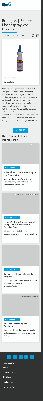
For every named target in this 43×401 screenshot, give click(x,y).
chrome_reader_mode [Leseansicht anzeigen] (37, 35)
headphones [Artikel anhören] (33, 35)
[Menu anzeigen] (37, 4)
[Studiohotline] (26, 357)
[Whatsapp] (21, 357)
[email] (32, 357)
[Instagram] (15, 357)
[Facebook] (9, 357)
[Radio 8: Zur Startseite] (11, 4)
